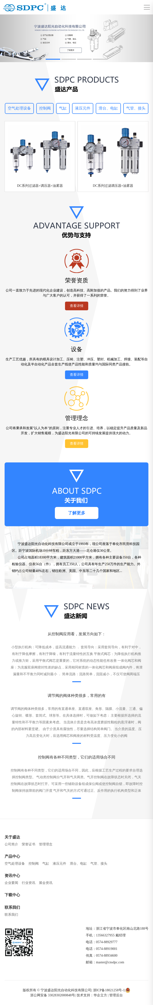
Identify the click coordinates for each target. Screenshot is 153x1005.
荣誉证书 (28, 844)
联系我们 (12, 907)
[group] (76, 38)
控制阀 (45, 108)
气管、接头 (136, 108)
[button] (53, 59)
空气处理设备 (19, 108)
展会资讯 (45, 883)
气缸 (63, 108)
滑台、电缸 (108, 108)
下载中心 (12, 895)
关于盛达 (12, 837)
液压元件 (82, 108)
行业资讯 (28, 883)
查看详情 (76, 306)
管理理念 (45, 844)
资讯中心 (12, 876)
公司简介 (11, 844)
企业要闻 (11, 883)
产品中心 (12, 856)
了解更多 (76, 513)
